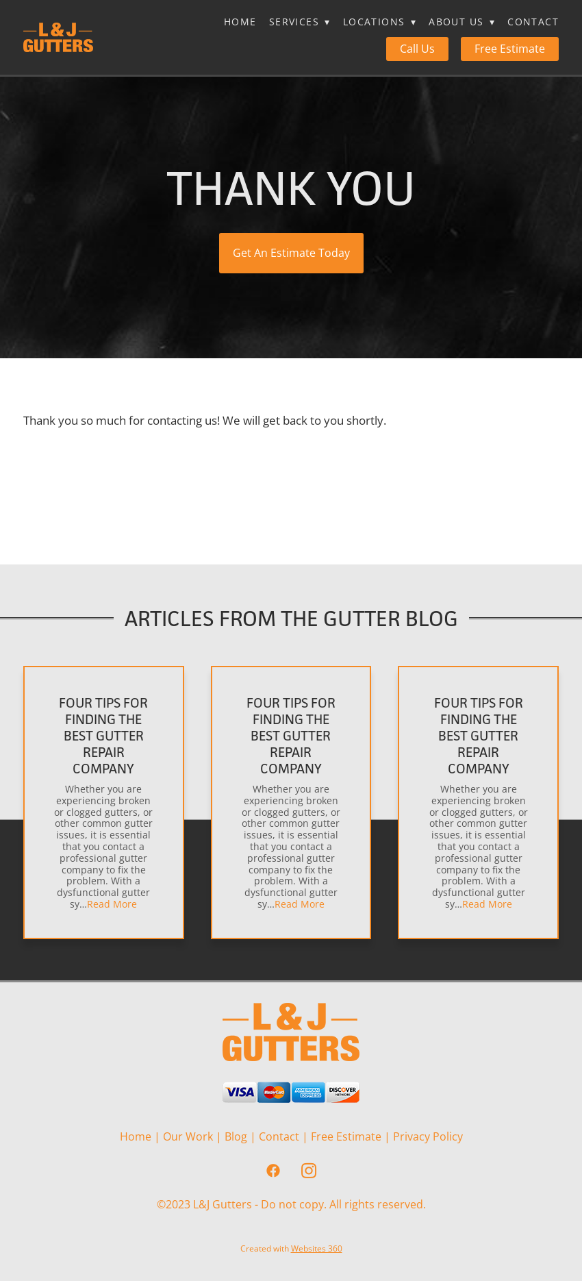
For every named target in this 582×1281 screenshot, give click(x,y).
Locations (379, 21)
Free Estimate (510, 48)
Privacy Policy (428, 1136)
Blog (236, 1136)
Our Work (188, 1136)
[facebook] (273, 1171)
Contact (533, 21)
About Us (462, 21)
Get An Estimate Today (291, 252)
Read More (112, 903)
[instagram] (309, 1171)
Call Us (417, 48)
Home (240, 21)
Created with (291, 1248)
